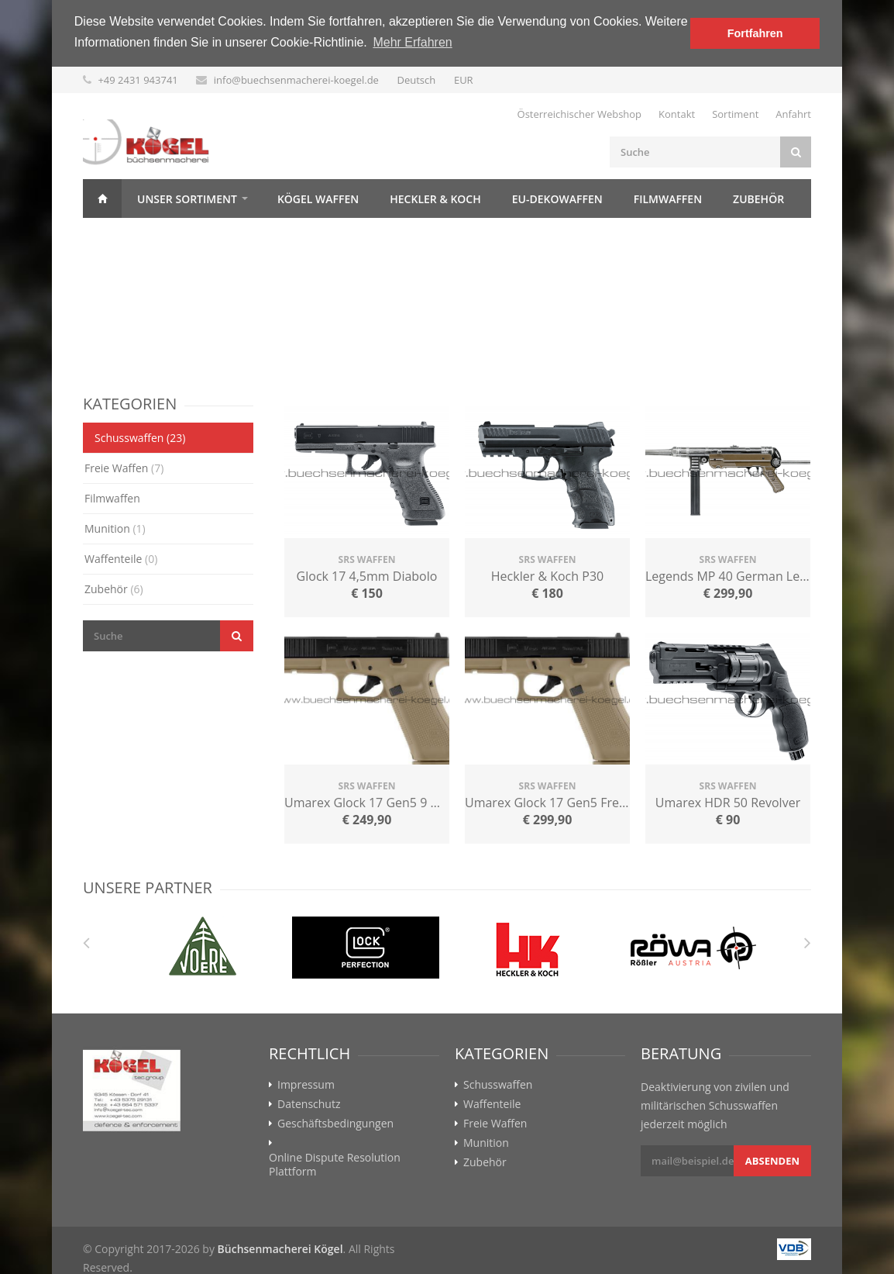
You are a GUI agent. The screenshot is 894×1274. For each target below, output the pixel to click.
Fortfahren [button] (755, 33)
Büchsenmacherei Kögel (280, 1248)
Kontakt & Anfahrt (155, 237)
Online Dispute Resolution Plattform (335, 1165)
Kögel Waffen (318, 199)
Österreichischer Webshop (579, 114)
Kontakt (676, 114)
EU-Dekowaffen (557, 199)
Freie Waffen (123, 468)
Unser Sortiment (187, 199)
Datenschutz (308, 1104)
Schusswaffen (140, 437)
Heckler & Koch (435, 199)
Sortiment (735, 114)
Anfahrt (793, 114)
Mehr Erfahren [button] (412, 42)
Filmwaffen (668, 199)
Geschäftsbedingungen (335, 1124)
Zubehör (758, 199)
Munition (115, 528)
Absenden (772, 1161)
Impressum (306, 1085)
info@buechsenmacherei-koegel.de (296, 80)
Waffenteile (120, 558)
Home (102, 198)
